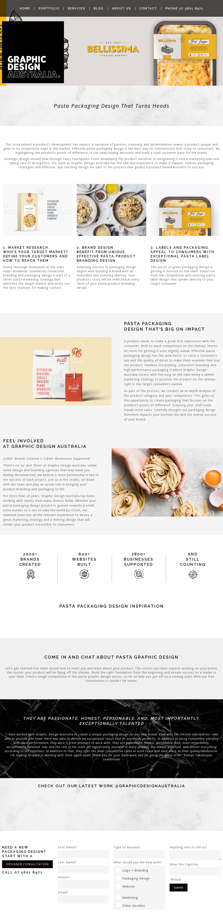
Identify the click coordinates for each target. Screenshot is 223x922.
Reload (176, 879)
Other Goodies (130, 906)
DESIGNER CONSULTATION (27, 864)
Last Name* (83, 866)
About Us (121, 8)
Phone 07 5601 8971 (184, 8)
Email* (83, 896)
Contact (148, 8)
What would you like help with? (138, 862)
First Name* (83, 851)
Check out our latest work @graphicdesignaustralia (111, 786)
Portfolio (49, 8)
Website (125, 886)
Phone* (83, 881)
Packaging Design (133, 878)
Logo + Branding (132, 870)
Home (25, 8)
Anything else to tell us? (195, 852)
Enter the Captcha (195, 868)
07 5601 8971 (29, 872)
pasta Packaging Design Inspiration (111, 606)
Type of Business (139, 851)
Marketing (127, 898)
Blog (99, 8)
